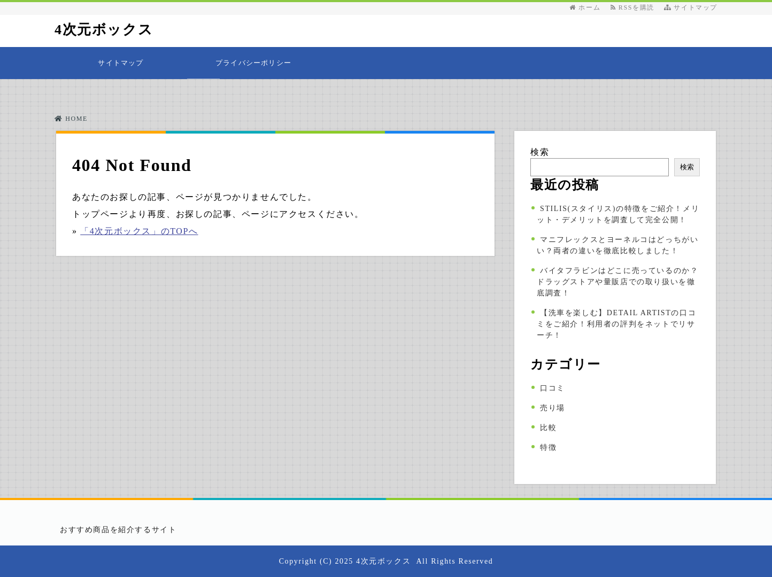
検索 (539, 152)
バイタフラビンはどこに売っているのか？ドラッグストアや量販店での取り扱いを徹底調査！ (617, 282)
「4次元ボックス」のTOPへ (139, 231)
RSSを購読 (635, 7)
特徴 (548, 447)
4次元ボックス (104, 29)
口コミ (552, 388)
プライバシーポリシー (253, 63)
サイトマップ (690, 7)
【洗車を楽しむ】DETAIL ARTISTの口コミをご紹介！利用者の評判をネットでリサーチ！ (616, 324)
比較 (548, 428)
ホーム (584, 7)
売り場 (552, 408)
